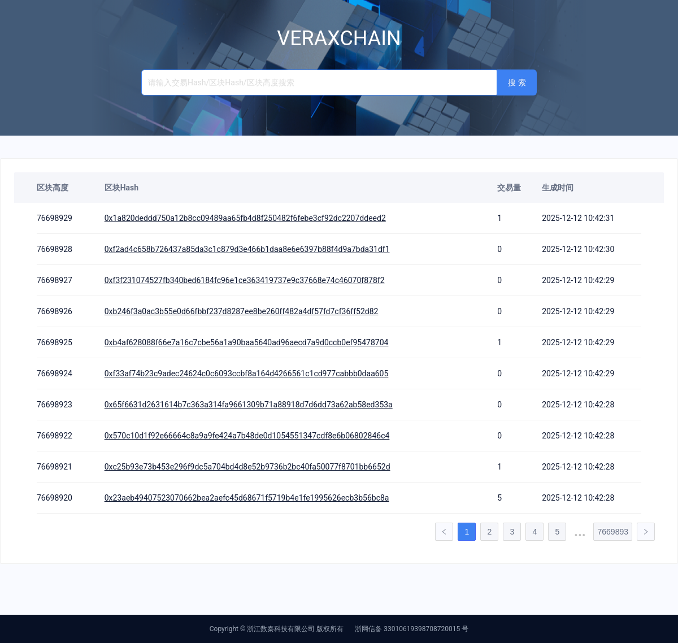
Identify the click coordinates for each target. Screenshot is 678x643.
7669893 (612, 531)
